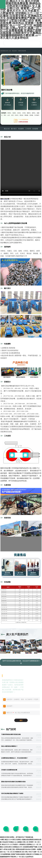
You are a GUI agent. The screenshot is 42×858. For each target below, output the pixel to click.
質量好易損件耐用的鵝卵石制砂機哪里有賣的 (13, 781)
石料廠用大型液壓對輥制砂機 (9, 769)
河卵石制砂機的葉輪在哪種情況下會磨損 (12, 793)
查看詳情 (38, 740)
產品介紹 (7, 128)
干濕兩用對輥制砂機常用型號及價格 (11, 734)
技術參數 (35, 128)
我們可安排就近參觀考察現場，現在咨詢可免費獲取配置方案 (21, 662)
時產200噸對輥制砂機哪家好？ (9, 746)
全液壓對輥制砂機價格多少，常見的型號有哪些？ (14, 758)
